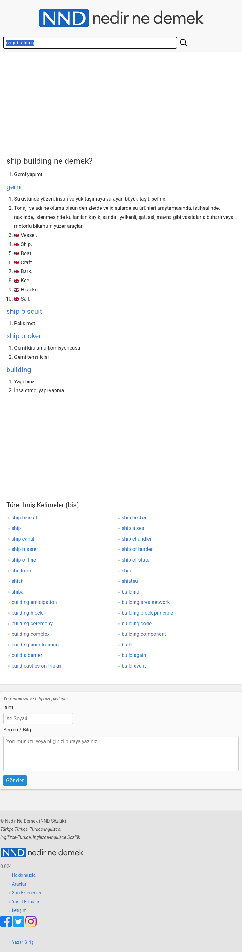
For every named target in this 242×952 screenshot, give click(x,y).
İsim (8, 707)
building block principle (147, 613)
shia (126, 571)
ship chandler (137, 539)
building (18, 369)
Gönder (15, 780)
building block (27, 613)
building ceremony (32, 624)
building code (137, 624)
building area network (146, 602)
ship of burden (138, 549)
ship (16, 528)
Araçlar (19, 884)
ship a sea (133, 528)
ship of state (135, 560)
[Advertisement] (124, 103)
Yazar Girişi (23, 942)
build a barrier (27, 655)
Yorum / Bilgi (17, 730)
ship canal (23, 539)
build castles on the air (37, 666)
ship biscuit (24, 311)
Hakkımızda (24, 875)
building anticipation (34, 602)
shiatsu (130, 581)
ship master (25, 549)
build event (134, 666)
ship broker (23, 336)
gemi (14, 187)
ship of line (24, 560)
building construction (35, 645)
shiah (18, 581)
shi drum (21, 571)
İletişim (19, 910)
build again (134, 655)
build (127, 645)
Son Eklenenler (27, 893)
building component (144, 634)
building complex (31, 634)
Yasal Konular (25, 901)
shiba (18, 592)
